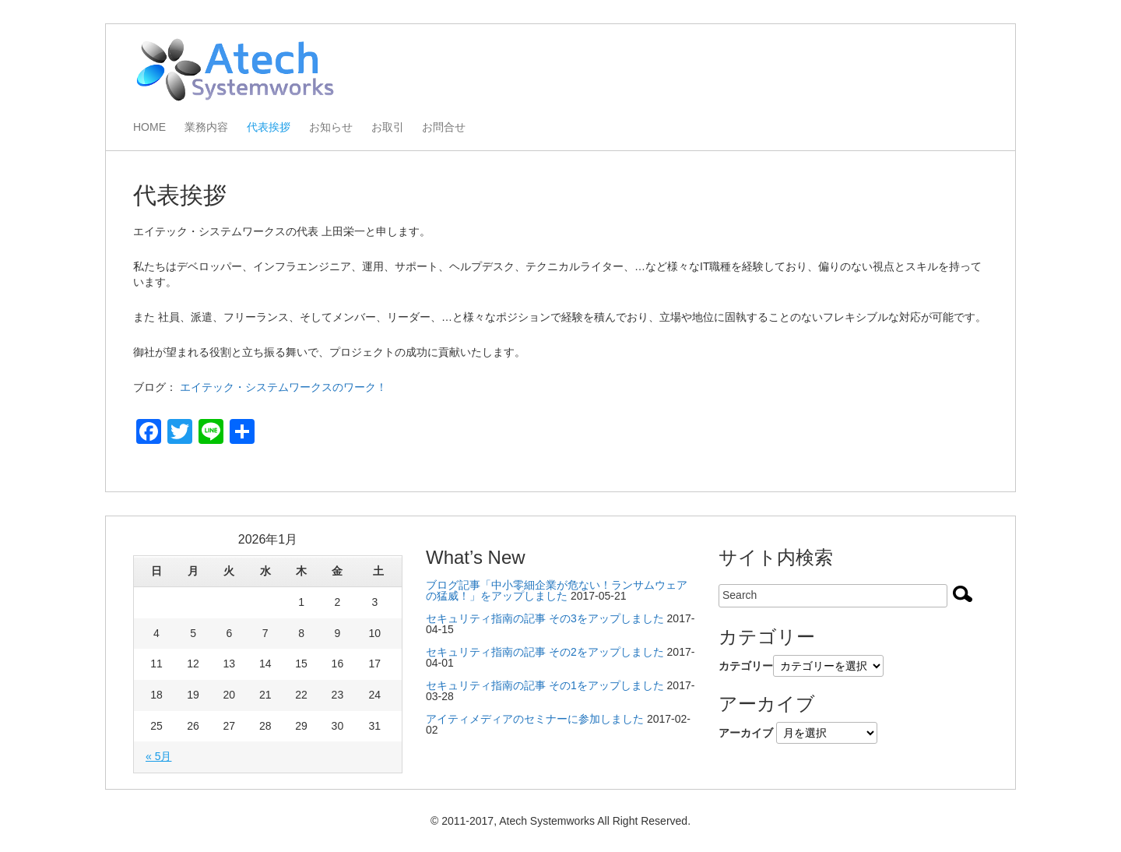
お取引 (387, 127)
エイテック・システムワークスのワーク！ (283, 387)
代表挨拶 (268, 127)
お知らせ (331, 127)
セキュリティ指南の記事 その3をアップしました (545, 618)
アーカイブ (746, 733)
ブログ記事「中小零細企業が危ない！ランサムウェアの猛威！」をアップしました (556, 590)
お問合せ (444, 127)
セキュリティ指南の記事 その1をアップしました (545, 685)
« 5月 (158, 756)
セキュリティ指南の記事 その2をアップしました (545, 652)
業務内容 (206, 127)
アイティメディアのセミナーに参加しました (535, 719)
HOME (149, 127)
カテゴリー (746, 666)
